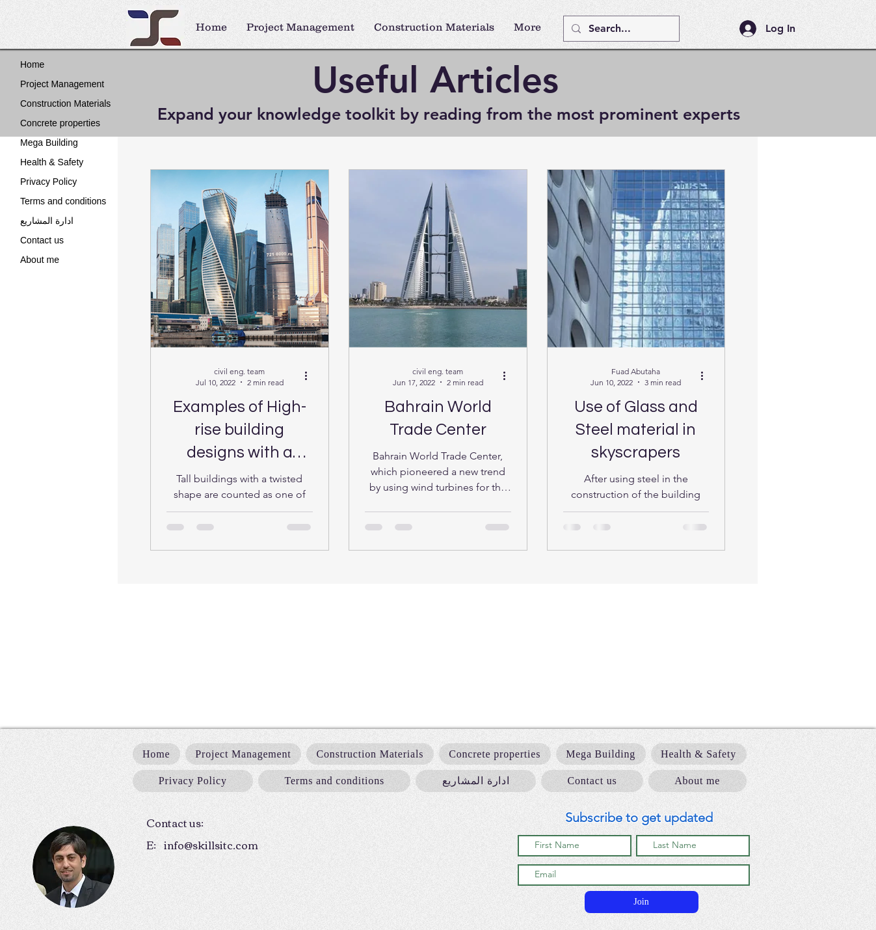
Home (32, 64)
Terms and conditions (63, 201)
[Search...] (620, 28)
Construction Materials (65, 103)
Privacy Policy (48, 181)
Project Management (62, 84)
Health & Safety (51, 162)
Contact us (42, 240)
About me (39, 259)
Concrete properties (60, 123)
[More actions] (311, 376)
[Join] (641, 902)
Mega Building (49, 142)
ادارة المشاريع (46, 220)
